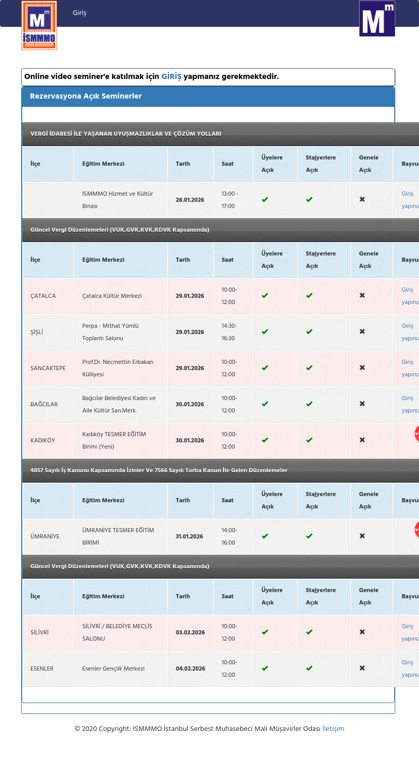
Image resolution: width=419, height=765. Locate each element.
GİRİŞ (172, 77)
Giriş (79, 13)
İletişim (334, 729)
